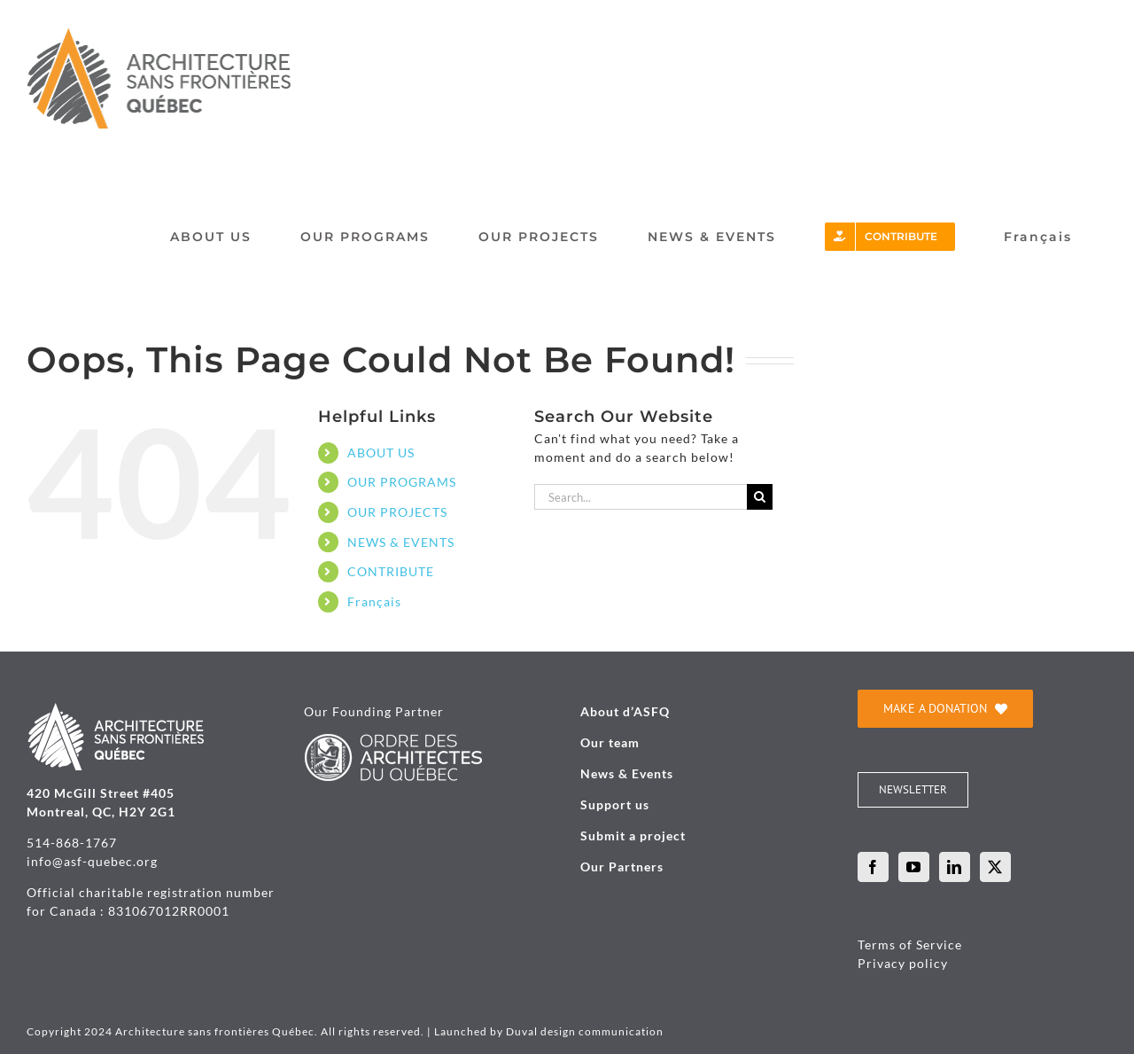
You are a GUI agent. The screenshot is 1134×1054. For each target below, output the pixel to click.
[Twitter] (995, 867)
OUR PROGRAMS (401, 481)
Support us (614, 804)
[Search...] (640, 497)
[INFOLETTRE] (913, 790)
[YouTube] (913, 867)
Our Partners (622, 866)
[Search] (760, 497)
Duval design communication (585, 1031)
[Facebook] (873, 867)
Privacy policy (903, 963)
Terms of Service (910, 944)
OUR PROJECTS (397, 511)
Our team (610, 742)
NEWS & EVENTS (400, 542)
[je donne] (946, 709)
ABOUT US (381, 452)
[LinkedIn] (954, 867)
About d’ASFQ (625, 711)
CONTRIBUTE (390, 571)
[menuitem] (1037, 237)
